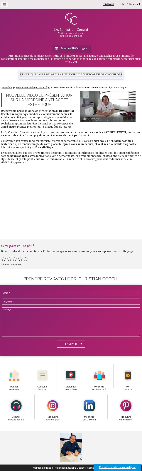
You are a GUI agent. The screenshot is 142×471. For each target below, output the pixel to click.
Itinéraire (108, 4)
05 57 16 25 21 (130, 4)
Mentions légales (42, 467)
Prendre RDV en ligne (74, 48)
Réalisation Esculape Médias (69, 467)
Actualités (7, 87)
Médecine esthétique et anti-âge (33, 87)
